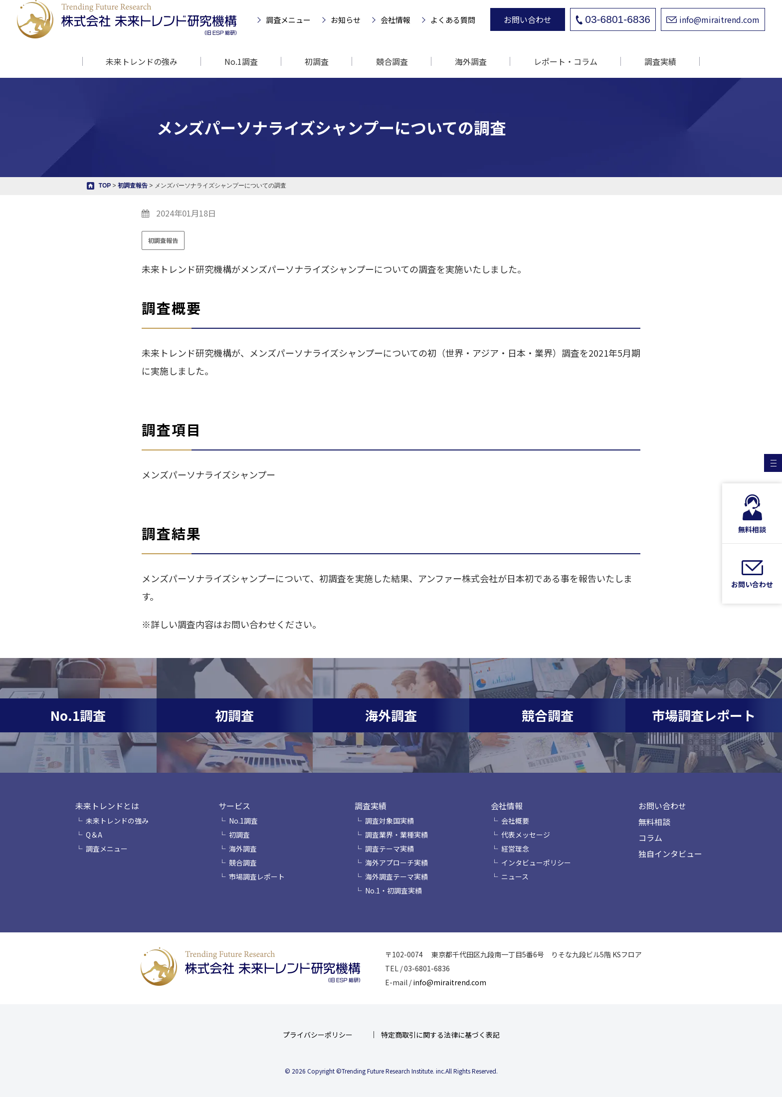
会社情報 (395, 19)
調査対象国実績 (389, 821)
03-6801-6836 (613, 19)
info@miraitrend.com (713, 19)
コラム (650, 838)
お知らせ (346, 19)
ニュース (515, 876)
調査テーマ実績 (389, 849)
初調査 (317, 61)
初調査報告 (163, 240)
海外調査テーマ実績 (396, 876)
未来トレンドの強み (142, 61)
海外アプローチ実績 (396, 863)
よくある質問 (452, 19)
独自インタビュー (670, 854)
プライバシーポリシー (318, 1035)
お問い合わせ (528, 19)
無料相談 (654, 822)
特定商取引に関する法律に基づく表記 (440, 1035)
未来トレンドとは (107, 806)
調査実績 (371, 806)
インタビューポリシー (536, 863)
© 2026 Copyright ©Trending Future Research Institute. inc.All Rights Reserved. (391, 1071)
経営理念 (515, 849)
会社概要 (515, 821)
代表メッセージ (525, 835)
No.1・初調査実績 (393, 890)
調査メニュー (288, 19)
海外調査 (471, 61)
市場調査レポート (257, 876)
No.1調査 (241, 61)
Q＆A (94, 835)
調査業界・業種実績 (396, 835)
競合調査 (392, 61)
